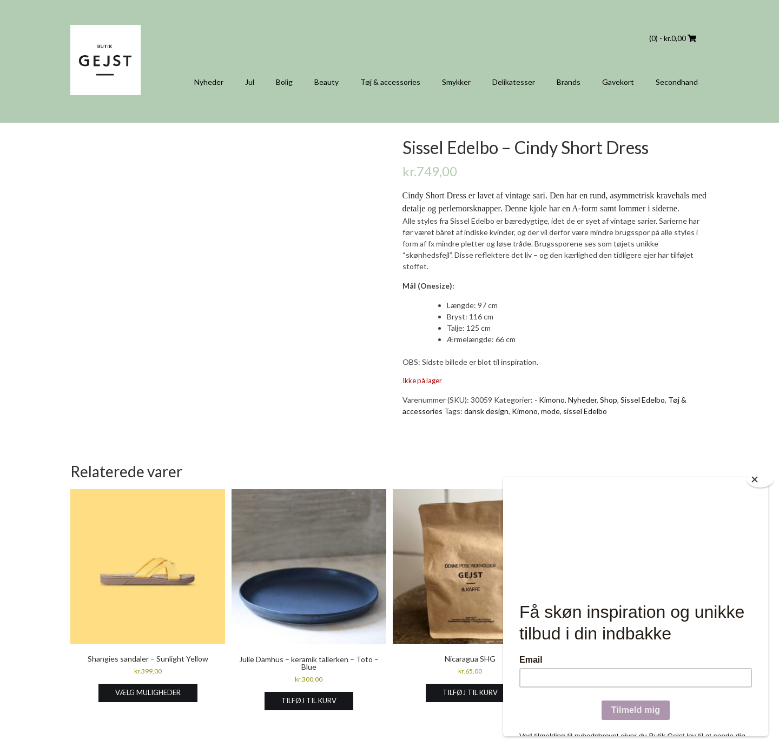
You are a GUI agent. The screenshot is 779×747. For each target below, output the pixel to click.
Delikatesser (513, 81)
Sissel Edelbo (642, 399)
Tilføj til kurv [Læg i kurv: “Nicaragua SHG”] (470, 692)
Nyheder (208, 81)
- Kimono (549, 399)
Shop (608, 399)
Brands (568, 81)
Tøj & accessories (390, 81)
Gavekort (618, 81)
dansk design (486, 411)
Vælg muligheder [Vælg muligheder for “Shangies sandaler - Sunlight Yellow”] (148, 692)
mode (550, 411)
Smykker (456, 81)
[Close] (760, 479)
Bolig (284, 81)
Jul (249, 81)
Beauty (326, 81)
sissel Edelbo (585, 411)
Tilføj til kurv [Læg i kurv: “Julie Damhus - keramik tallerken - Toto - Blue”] (308, 700)
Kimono (525, 411)
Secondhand (677, 81)
